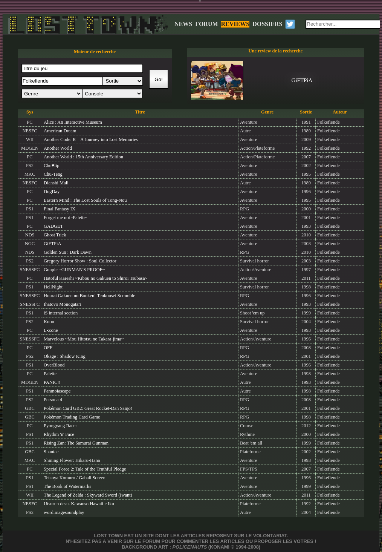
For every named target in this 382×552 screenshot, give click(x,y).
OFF (48, 347)
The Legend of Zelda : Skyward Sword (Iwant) (88, 495)
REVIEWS (235, 24)
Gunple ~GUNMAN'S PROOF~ (74, 269)
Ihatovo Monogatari (62, 304)
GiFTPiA (52, 243)
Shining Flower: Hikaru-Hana (72, 460)
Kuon (49, 321)
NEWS (183, 24)
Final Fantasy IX (59, 209)
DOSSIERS (267, 24)
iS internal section (61, 313)
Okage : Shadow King (65, 356)
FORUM (206, 24)
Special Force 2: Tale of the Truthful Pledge (85, 469)
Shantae (51, 451)
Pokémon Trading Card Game (72, 417)
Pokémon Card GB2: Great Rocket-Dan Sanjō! (88, 408)
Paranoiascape (57, 391)
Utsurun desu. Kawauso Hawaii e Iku (79, 503)
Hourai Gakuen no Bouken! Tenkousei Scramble (89, 295)
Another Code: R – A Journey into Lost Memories (91, 139)
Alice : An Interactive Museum (73, 122)
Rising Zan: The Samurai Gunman (76, 443)
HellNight (53, 287)
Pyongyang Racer (60, 425)
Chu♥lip (51, 165)
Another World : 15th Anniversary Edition (83, 156)
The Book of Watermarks (67, 486)
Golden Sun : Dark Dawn (68, 252)
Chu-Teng (53, 174)
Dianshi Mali (56, 183)
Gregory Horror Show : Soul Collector (80, 261)
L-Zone (51, 330)
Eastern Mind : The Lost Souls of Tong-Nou (85, 200)
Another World (58, 148)
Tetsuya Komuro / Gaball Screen (74, 477)
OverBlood (54, 365)
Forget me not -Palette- (65, 217)
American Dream (60, 130)
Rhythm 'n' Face (59, 434)
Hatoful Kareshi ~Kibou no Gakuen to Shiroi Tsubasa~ (95, 278)
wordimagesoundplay (64, 512)
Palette (50, 373)
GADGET (53, 226)
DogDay (52, 191)
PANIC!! (52, 382)
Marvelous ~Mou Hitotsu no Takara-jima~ (84, 339)
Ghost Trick (55, 235)
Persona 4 (53, 399)
